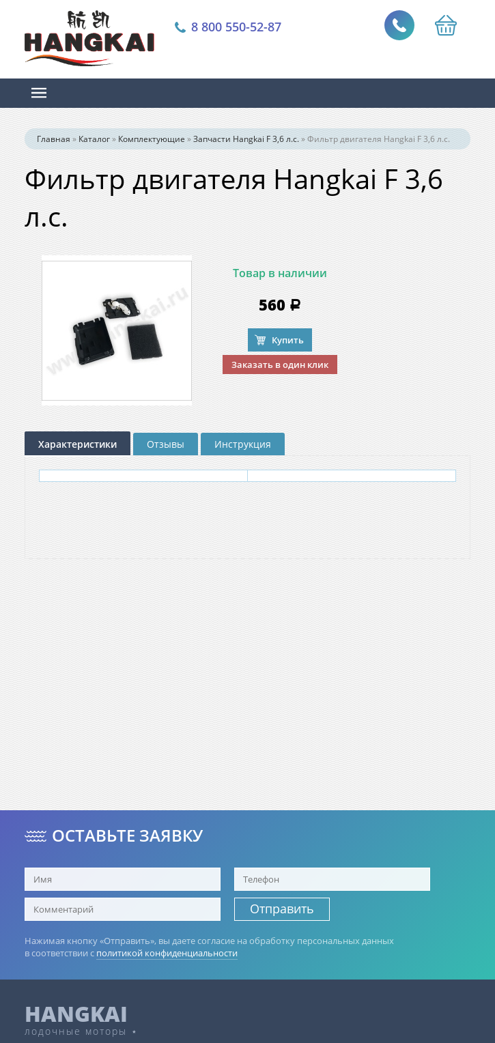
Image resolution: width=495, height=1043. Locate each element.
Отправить (282, 908)
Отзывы (165, 444)
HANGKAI (76, 1013)
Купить (288, 340)
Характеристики (77, 444)
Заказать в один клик (279, 364)
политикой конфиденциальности (167, 953)
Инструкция (242, 444)
